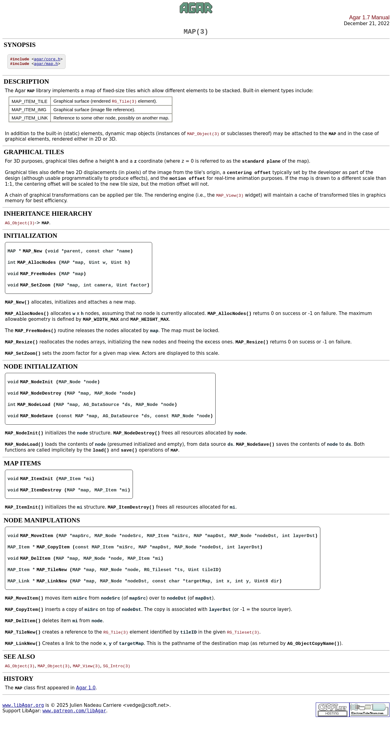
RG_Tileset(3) (243, 645)
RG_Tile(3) (124, 104)
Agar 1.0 (86, 701)
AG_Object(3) (20, 227)
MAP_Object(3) (203, 137)
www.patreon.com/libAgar (74, 724)
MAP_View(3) (229, 199)
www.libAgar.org (23, 719)
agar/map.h (46, 67)
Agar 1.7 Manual (369, 17)
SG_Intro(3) (116, 679)
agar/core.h (47, 61)
